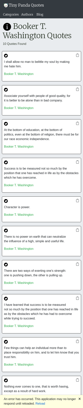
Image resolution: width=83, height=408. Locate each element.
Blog (40, 14)
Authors (27, 14)
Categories (11, 14)
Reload (40, 403)
